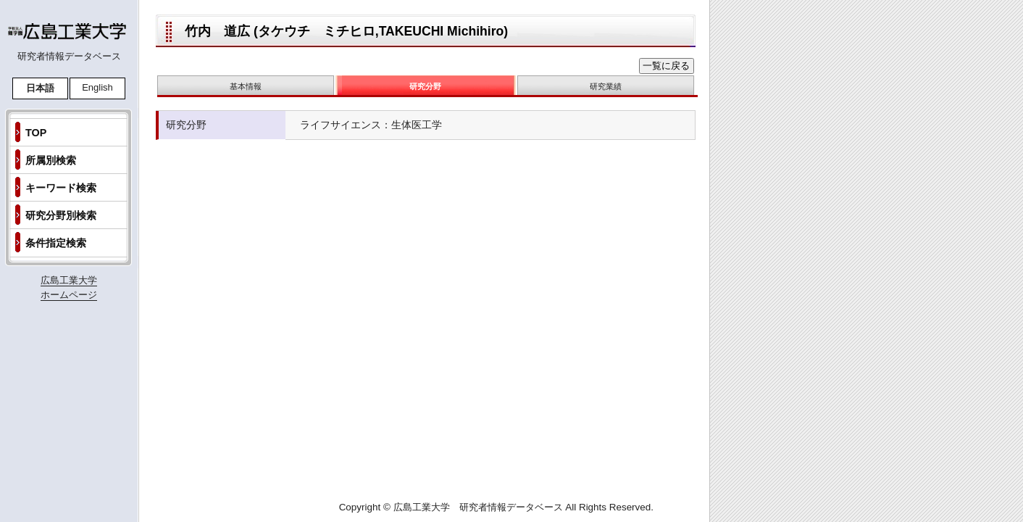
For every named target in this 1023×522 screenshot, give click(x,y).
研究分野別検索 (60, 215)
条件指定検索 (55, 243)
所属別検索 (50, 160)
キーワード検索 (60, 188)
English (97, 87)
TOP (35, 132)
